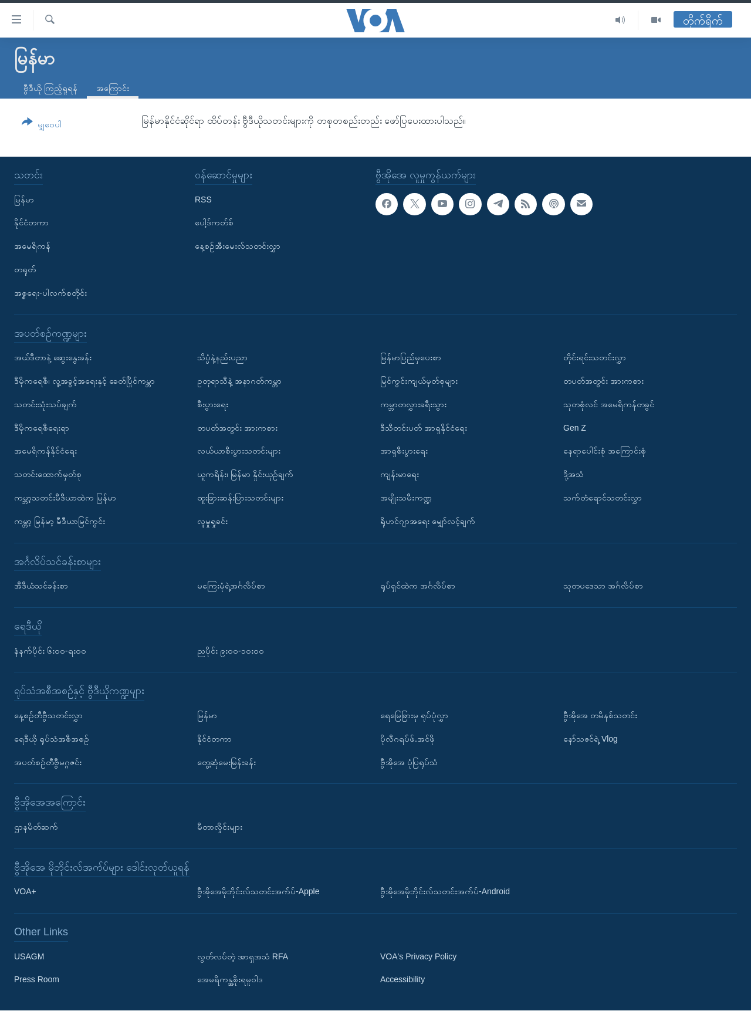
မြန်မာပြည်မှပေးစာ (410, 357)
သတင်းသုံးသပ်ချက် (45, 404)
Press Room (36, 980)
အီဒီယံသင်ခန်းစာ (41, 585)
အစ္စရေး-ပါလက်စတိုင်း (50, 292)
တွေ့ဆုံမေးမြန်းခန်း (226, 762)
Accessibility (402, 980)
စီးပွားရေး (212, 404)
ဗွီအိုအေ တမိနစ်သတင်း (600, 715)
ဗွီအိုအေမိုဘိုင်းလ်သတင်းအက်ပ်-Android (445, 892)
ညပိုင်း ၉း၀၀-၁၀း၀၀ (230, 650)
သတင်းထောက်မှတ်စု (48, 474)
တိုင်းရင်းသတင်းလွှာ (594, 357)
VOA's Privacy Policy (418, 956)
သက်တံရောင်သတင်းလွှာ (602, 497)
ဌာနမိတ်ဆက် (36, 826)
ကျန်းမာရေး (399, 474)
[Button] (42, 125)
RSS (203, 199)
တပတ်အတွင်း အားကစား (237, 427)
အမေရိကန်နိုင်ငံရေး (45, 451)
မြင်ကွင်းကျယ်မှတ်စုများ (419, 381)
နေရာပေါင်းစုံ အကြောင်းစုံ (604, 451)
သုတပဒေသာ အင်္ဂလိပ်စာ (603, 585)
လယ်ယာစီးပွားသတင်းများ (238, 451)
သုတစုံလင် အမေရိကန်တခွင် (608, 404)
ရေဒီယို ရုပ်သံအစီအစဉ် (51, 738)
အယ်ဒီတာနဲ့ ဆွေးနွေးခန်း (53, 357)
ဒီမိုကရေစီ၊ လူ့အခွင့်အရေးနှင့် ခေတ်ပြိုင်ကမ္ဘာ (84, 381)
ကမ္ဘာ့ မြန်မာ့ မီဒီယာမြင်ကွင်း (59, 521)
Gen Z (574, 427)
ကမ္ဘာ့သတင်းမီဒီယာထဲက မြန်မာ (65, 497)
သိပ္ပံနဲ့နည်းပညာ (222, 357)
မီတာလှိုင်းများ (219, 826)
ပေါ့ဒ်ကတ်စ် (214, 223)
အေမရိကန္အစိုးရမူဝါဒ (230, 980)
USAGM (29, 956)
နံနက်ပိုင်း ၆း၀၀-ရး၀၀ (50, 650)
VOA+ (25, 892)
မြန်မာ (24, 199)
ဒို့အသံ (573, 474)
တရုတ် (25, 269)
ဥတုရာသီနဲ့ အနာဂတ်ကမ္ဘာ (239, 381)
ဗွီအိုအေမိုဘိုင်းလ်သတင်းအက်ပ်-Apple (258, 892)
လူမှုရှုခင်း (212, 521)
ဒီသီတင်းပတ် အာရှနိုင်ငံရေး (423, 427)
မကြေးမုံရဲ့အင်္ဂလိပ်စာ (231, 585)
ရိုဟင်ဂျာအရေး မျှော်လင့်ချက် (427, 521)
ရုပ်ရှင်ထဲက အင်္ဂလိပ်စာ (417, 585)
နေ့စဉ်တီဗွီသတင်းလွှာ (48, 715)
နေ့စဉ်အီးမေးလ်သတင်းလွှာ (237, 246)
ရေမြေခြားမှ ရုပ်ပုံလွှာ (414, 715)
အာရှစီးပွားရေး (404, 451)
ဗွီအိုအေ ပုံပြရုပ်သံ (409, 762)
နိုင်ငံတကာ (31, 223)
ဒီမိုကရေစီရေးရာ (41, 427)
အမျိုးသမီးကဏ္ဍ (406, 497)
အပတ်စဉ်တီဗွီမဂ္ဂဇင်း (48, 762)
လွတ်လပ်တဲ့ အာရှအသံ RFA (242, 956)
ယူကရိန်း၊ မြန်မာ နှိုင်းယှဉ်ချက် (245, 474)
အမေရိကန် (32, 246)
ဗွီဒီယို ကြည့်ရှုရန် (50, 88)
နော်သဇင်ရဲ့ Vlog (590, 738)
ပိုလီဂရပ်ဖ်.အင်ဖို (407, 738)
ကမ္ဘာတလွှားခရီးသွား (413, 404)
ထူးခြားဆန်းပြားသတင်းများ (240, 497)
